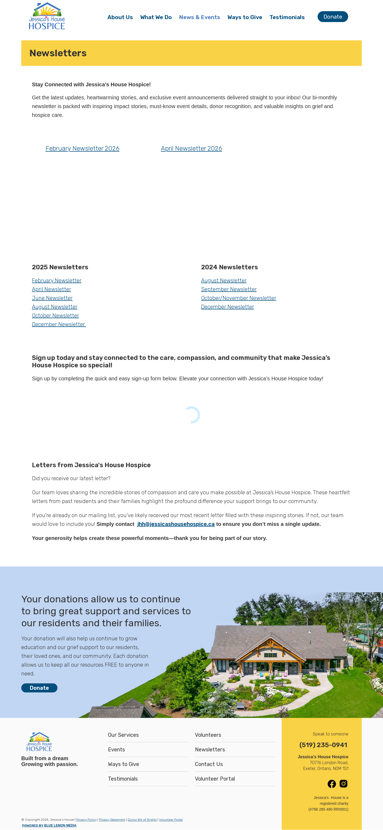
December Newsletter (59, 324)
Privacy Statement (112, 820)
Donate (332, 16)
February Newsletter (56, 280)
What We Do (157, 18)
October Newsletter (55, 315)
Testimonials (287, 17)
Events (116, 749)
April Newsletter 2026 (191, 148)
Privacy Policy (86, 820)
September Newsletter (229, 289)
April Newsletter (51, 289)
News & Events (201, 18)
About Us (121, 18)
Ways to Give (244, 18)
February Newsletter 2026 (82, 148)
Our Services (123, 735)
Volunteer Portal (215, 779)
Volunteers (208, 735)
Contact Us (209, 764)
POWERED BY (49, 825)
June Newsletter (52, 298)
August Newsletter (54, 307)
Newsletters (210, 749)
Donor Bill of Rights (142, 820)
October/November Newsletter (238, 298)
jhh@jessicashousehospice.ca (176, 524)
